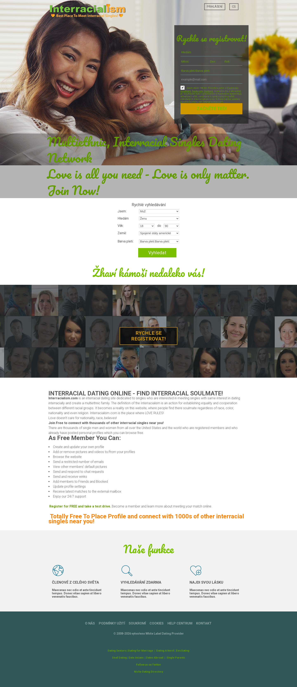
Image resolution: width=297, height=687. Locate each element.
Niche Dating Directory (148, 671)
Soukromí (197, 91)
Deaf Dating (119, 657)
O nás (90, 623)
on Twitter (154, 664)
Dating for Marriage (140, 650)
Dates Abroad (154, 657)
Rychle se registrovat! (148, 336)
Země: (122, 233)
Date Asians (136, 657)
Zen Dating (182, 650)
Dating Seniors (117, 650)
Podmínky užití (112, 623)
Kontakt (204, 623)
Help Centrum (179, 623)
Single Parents (175, 657)
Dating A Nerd (165, 650)
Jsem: (122, 211)
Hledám (123, 218)
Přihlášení (214, 6)
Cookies (208, 91)
